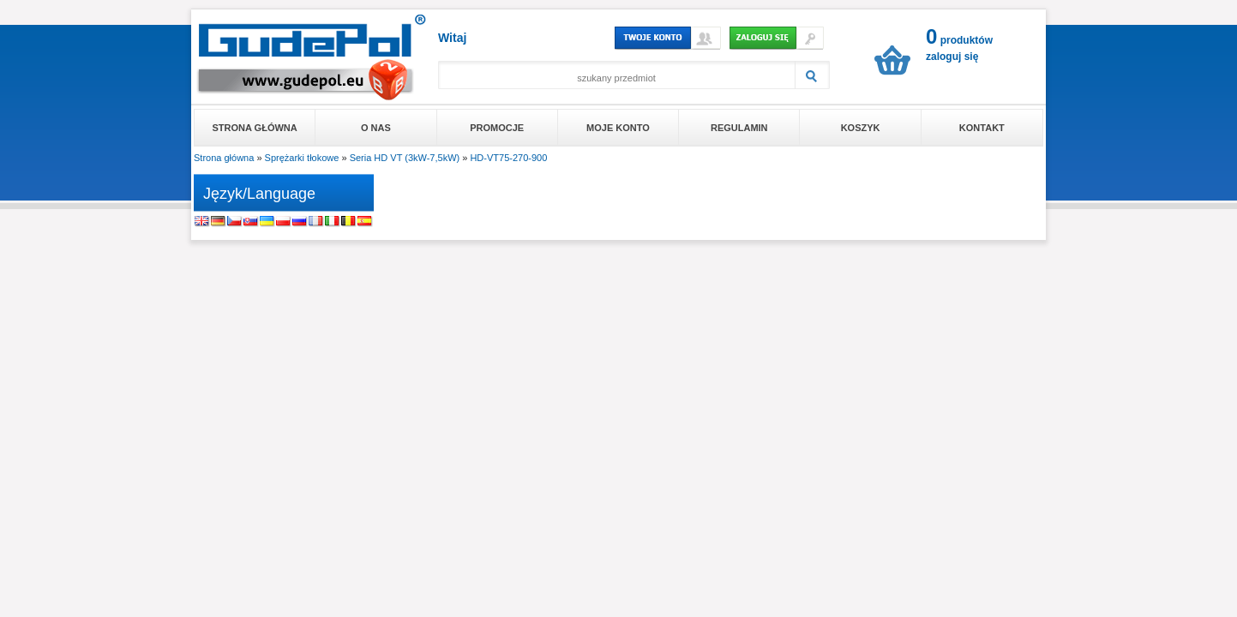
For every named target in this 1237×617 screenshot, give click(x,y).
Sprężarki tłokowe (302, 158)
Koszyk (860, 128)
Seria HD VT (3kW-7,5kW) (405, 158)
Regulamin (739, 128)
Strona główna (255, 128)
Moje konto (618, 128)
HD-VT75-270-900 (508, 158)
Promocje (497, 128)
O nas (376, 128)
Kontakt (982, 128)
